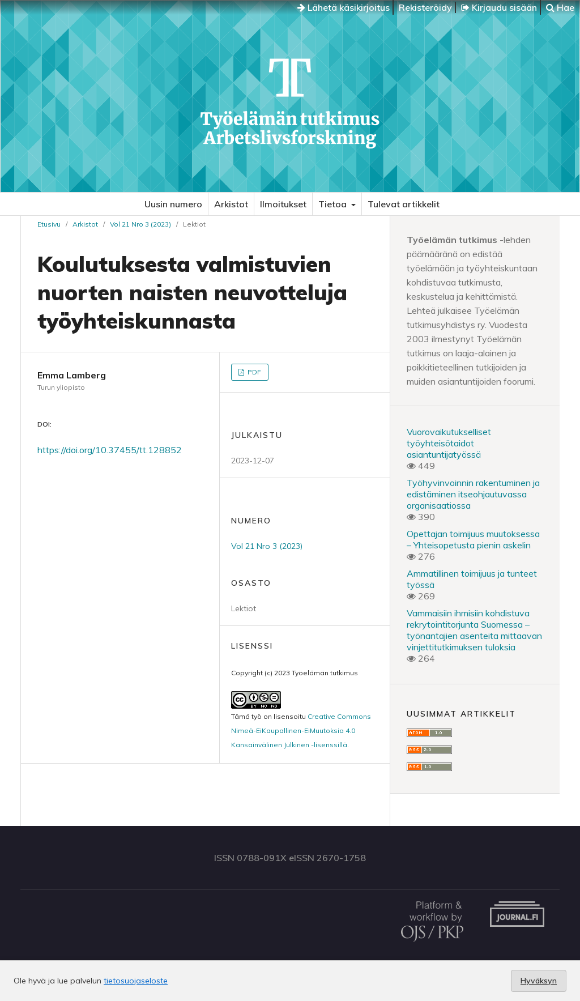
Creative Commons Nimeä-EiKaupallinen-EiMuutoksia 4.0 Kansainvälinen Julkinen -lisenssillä (301, 730)
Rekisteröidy (425, 7)
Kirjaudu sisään (499, 7)
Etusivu (49, 224)
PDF (253, 372)
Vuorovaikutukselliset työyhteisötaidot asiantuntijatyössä (449, 443)
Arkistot (231, 204)
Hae (560, 7)
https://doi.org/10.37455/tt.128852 (109, 449)
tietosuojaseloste (136, 981)
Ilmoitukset (283, 204)
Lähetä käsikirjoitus (343, 7)
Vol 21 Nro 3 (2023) (140, 224)
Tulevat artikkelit (404, 204)
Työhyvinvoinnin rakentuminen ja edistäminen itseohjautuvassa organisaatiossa (473, 494)
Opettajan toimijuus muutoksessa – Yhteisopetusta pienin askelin (473, 539)
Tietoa (333, 204)
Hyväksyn (539, 981)
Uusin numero (173, 204)
